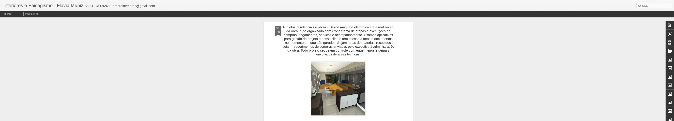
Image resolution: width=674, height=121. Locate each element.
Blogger (350, 119)
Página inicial (32, 13)
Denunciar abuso (362, 119)
